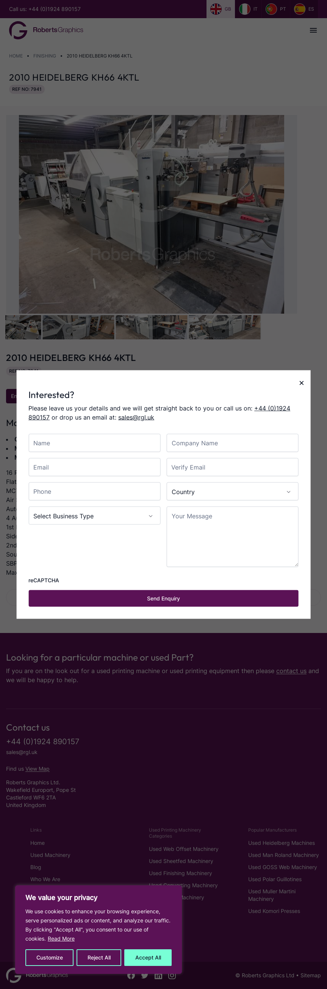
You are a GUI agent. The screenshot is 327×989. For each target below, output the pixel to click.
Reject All (99, 957)
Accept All (148, 957)
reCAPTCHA (43, 580)
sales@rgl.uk (136, 417)
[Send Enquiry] (163, 598)
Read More (61, 938)
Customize (49, 957)
